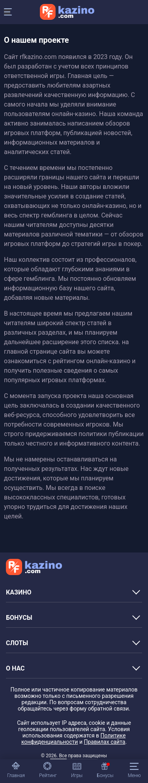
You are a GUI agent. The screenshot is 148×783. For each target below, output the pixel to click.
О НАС (15, 668)
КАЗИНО (19, 592)
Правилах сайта (104, 742)
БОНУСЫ (19, 617)
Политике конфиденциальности (73, 738)
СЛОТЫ (17, 643)
